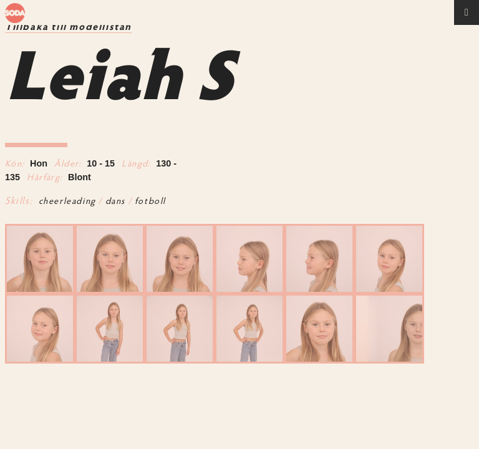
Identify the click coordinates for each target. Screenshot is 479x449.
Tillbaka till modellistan (68, 27)
